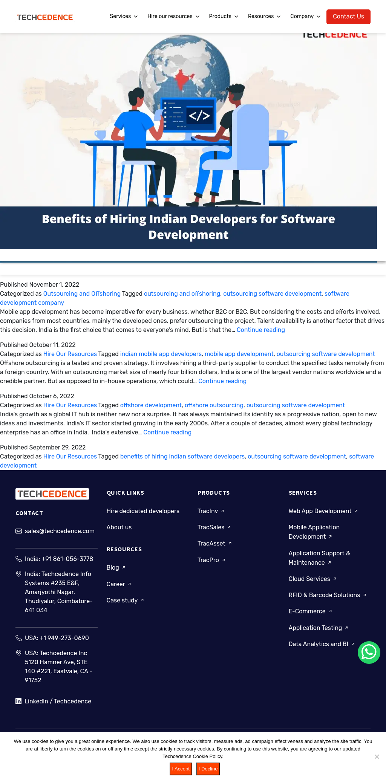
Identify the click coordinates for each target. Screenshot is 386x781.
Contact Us (348, 16)
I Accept (181, 769)
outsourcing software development (272, 293)
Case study (126, 603)
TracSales (215, 530)
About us (119, 530)
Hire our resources (173, 16)
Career (120, 587)
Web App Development (324, 514)
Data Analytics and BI (322, 647)
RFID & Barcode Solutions (328, 598)
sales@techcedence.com (60, 537)
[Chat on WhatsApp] (369, 652)
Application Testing (319, 630)
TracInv (211, 514)
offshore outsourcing (214, 405)
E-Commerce (311, 614)
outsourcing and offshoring (182, 293)
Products (224, 16)
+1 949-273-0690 (64, 644)
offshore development (151, 405)
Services (124, 16)
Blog (117, 571)
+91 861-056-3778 (67, 565)
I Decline (208, 769)
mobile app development (239, 354)
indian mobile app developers (161, 354)
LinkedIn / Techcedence (53, 704)
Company (305, 16)
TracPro (212, 563)
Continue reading (261, 329)
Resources (264, 16)
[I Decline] (376, 756)
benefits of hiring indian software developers (182, 456)
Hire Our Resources (70, 354)
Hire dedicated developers (143, 514)
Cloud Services (313, 582)
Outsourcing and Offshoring (82, 293)
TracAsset (215, 546)
